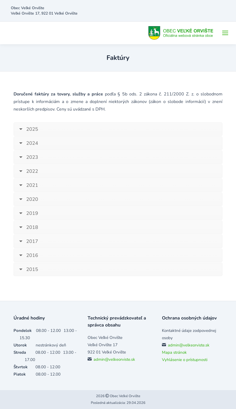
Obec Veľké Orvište (124, 396)
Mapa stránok (174, 352)
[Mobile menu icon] (225, 33)
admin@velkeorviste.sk (114, 359)
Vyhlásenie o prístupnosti (184, 359)
